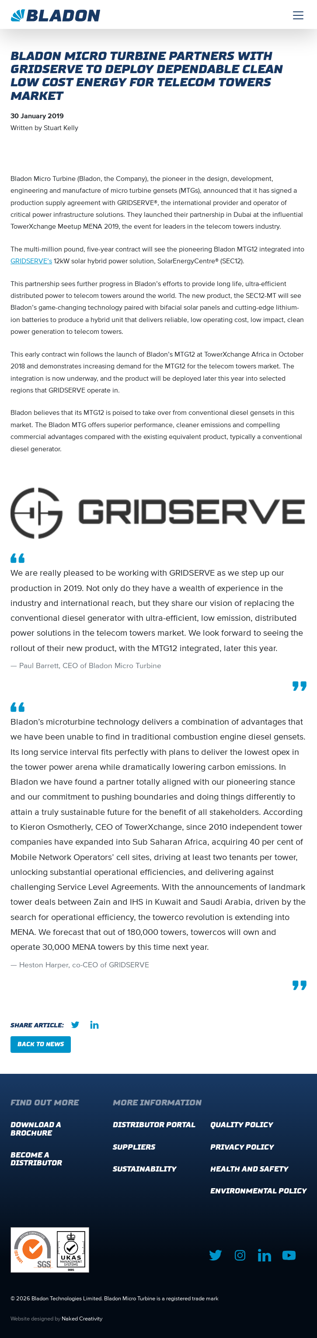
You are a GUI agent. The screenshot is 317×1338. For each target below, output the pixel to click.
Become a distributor (36, 1159)
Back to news (40, 1044)
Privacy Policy (242, 1147)
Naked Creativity (82, 1318)
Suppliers (134, 1147)
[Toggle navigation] (298, 14)
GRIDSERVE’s (31, 261)
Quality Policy (241, 1125)
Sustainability (144, 1169)
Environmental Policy (258, 1191)
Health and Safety (249, 1169)
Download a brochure (35, 1129)
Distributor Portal (154, 1125)
